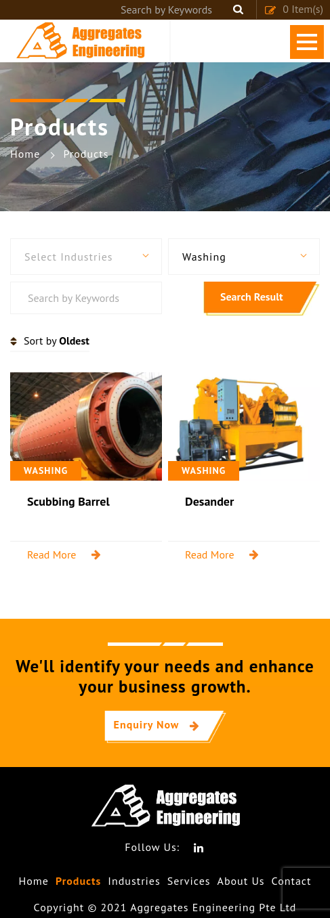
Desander (209, 501)
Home (33, 881)
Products (78, 881)
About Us (241, 881)
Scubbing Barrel (68, 501)
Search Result (251, 296)
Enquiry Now (147, 724)
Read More (52, 554)
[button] (86, 256)
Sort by (56, 340)
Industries (134, 881)
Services (189, 881)
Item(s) (293, 9)
